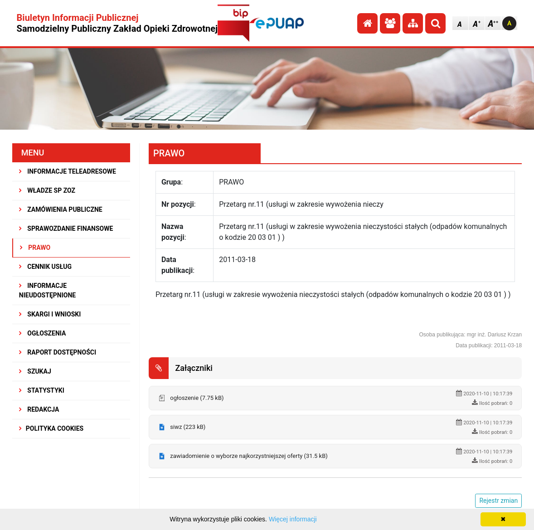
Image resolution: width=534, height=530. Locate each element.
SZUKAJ (35, 371)
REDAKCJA (39, 409)
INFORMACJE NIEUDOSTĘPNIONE (47, 290)
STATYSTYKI (41, 390)
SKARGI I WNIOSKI (50, 314)
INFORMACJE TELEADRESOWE (67, 171)
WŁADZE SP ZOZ (47, 190)
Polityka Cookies (51, 428)
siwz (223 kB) (187, 426)
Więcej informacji (293, 519)
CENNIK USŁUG (45, 266)
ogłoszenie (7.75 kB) (196, 397)
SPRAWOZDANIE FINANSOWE (66, 228)
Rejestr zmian (498, 500)
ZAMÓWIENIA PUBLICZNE (60, 209)
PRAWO (35, 247)
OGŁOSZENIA (42, 333)
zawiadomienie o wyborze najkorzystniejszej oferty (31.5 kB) (249, 455)
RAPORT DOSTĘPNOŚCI (57, 352)
